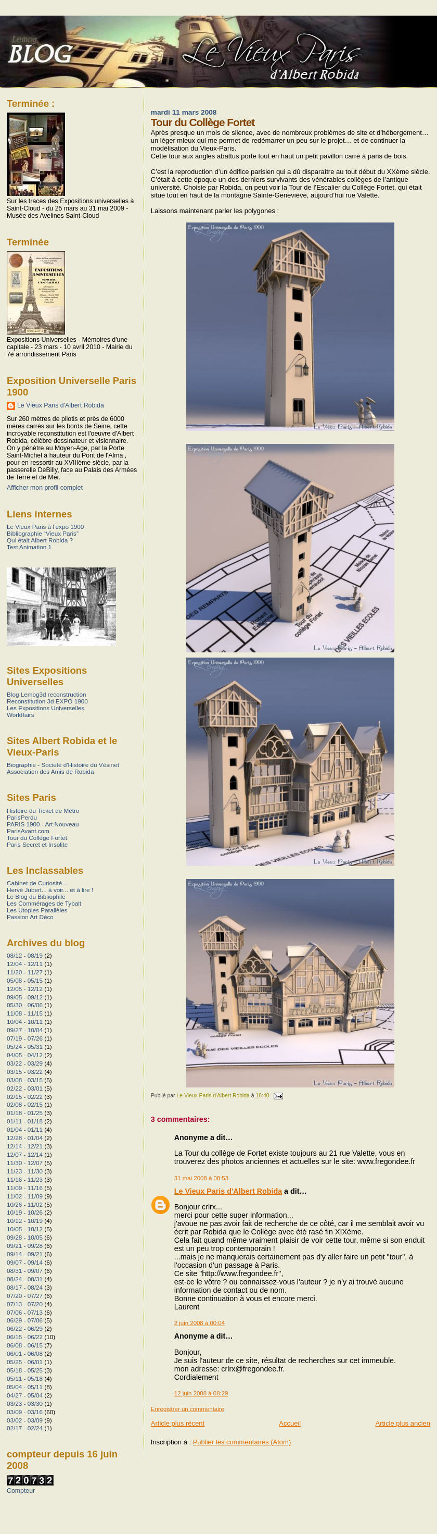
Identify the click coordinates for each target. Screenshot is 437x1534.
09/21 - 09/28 (25, 1245)
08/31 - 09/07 (25, 1270)
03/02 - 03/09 (25, 1420)
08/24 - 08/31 (25, 1279)
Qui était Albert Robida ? (40, 540)
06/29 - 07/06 (25, 1320)
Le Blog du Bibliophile (36, 896)
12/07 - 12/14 (25, 1154)
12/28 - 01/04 (25, 1137)
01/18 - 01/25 (25, 1112)
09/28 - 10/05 (25, 1237)
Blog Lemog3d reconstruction (46, 694)
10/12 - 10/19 (25, 1220)
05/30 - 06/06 (25, 1004)
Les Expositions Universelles (45, 707)
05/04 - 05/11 (25, 1386)
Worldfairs (20, 714)
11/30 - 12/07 (25, 1162)
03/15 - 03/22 (25, 1071)
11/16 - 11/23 (25, 1179)
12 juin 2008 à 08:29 (201, 1393)
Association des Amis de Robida (50, 771)
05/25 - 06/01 (25, 1361)
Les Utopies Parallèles (37, 910)
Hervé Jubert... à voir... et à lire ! (50, 889)
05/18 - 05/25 (25, 1370)
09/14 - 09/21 (25, 1254)
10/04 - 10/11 (25, 1021)
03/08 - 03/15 (25, 1080)
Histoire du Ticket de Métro (43, 810)
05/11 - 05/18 (25, 1378)
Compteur (21, 1490)
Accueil (290, 1423)
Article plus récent (177, 1423)
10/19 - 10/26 (25, 1212)
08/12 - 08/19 (25, 955)
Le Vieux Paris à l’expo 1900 (45, 526)
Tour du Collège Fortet (37, 837)
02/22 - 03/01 (25, 1088)
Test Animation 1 (29, 546)
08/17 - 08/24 (25, 1287)
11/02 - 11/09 (25, 1196)
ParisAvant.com (28, 830)
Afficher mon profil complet (45, 487)
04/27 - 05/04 (25, 1395)
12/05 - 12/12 (25, 988)
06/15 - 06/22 (25, 1336)
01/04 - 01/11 (25, 1129)
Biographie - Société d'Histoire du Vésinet (63, 764)
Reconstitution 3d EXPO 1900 (47, 701)
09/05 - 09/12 (25, 997)
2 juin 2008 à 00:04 (199, 1323)
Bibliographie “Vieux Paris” (43, 533)
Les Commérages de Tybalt (44, 903)
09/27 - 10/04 (25, 1029)
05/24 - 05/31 (25, 1046)
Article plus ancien (403, 1423)
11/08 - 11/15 (25, 1013)
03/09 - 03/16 (25, 1411)
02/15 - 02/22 (25, 1096)
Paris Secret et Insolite (37, 844)
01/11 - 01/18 (25, 1121)
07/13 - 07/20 (25, 1304)
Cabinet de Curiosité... (37, 883)
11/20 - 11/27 (25, 972)
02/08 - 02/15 (25, 1104)
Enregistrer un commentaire (187, 1409)
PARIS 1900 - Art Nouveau (43, 824)
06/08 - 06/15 (25, 1345)
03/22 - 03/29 (25, 1063)
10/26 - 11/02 (25, 1204)
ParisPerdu (22, 817)
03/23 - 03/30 (25, 1403)
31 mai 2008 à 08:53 (201, 1178)
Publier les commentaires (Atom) (242, 1442)
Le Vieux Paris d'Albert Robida (228, 1191)
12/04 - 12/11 (25, 963)
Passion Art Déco (30, 916)
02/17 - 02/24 (25, 1428)
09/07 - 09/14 (25, 1262)
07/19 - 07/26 (25, 1038)
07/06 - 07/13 (25, 1312)
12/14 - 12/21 (25, 1146)
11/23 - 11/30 (25, 1171)
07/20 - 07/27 (25, 1295)
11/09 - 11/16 (25, 1187)
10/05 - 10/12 (25, 1229)
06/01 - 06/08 (25, 1353)
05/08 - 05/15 (25, 980)
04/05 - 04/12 (25, 1054)
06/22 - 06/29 (25, 1328)
